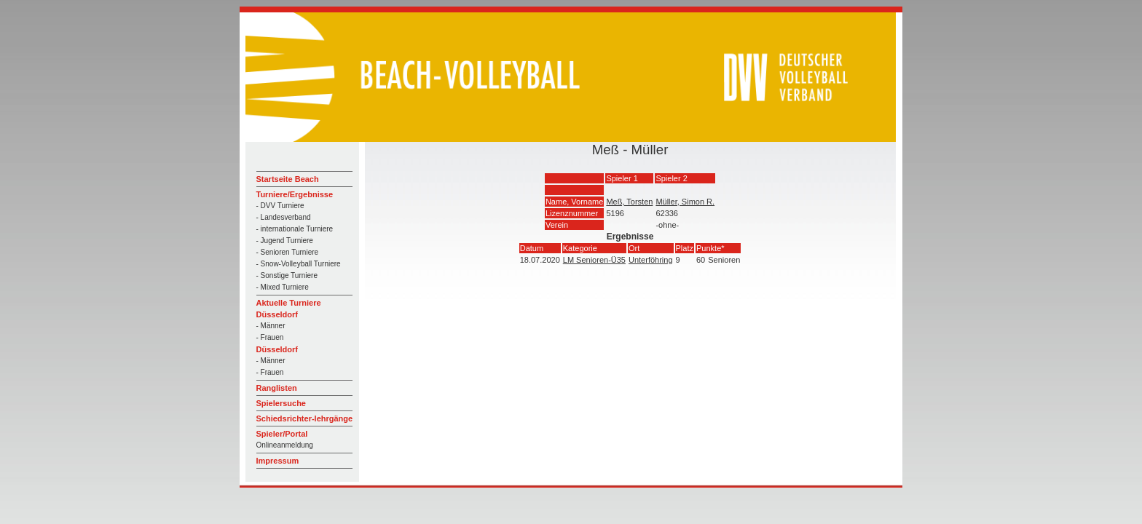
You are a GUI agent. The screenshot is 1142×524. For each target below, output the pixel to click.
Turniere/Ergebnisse (295, 194)
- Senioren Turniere (287, 252)
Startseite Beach (287, 179)
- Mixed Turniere (282, 287)
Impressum (277, 460)
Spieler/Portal (282, 433)
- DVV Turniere (280, 206)
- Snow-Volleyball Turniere (298, 264)
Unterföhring (651, 259)
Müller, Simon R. (684, 201)
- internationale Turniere (295, 229)
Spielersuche (281, 403)
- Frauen (270, 337)
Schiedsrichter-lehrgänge (304, 418)
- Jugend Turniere (284, 241)
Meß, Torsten (629, 201)
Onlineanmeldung (284, 445)
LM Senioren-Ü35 (594, 259)
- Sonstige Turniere (287, 275)
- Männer (271, 326)
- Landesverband (283, 217)
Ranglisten (276, 388)
